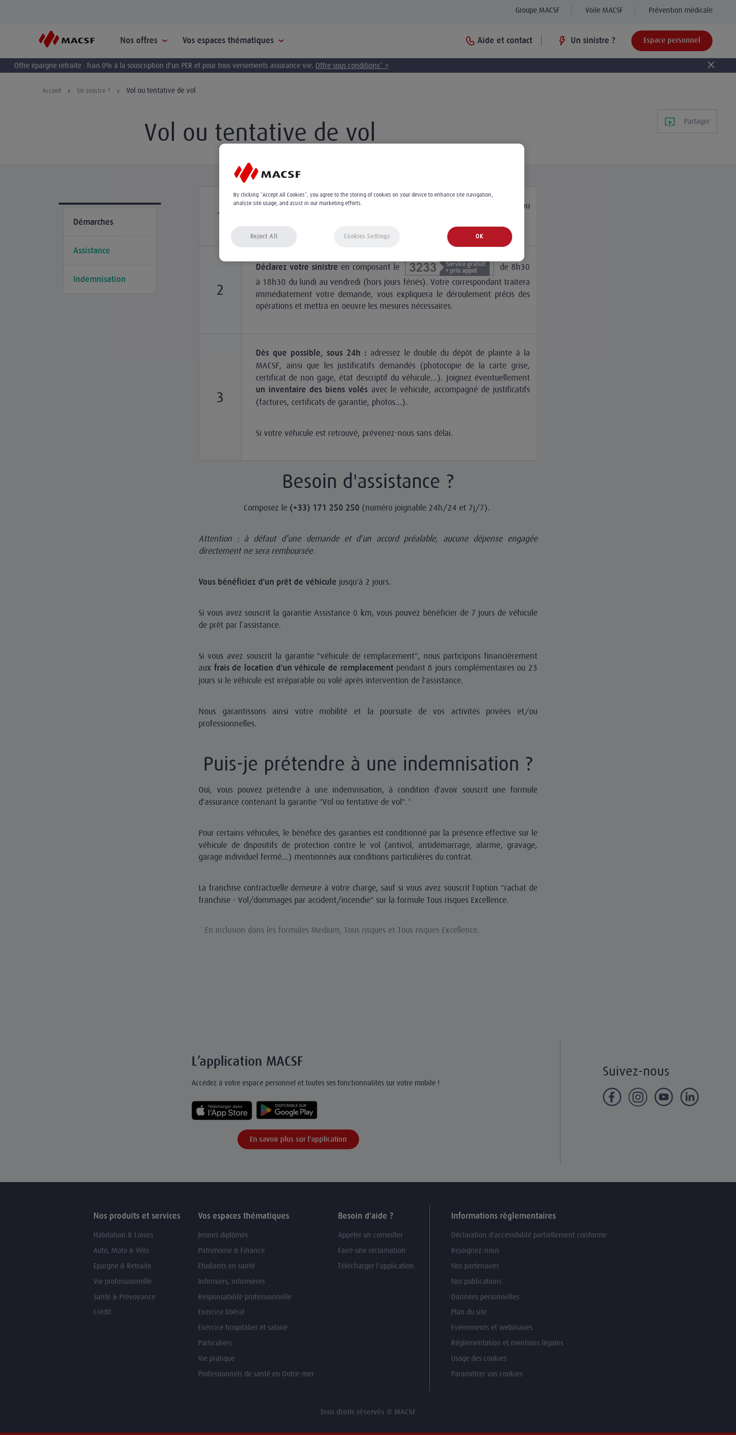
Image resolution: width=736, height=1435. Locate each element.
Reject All (263, 236)
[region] (371, 202)
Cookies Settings (367, 236)
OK (479, 236)
